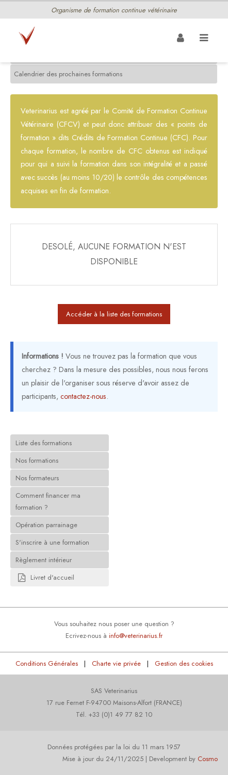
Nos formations (36, 460)
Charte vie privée (116, 663)
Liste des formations (43, 443)
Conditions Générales (46, 663)
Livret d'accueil (44, 578)
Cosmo (208, 759)
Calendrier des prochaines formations (68, 74)
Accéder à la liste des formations (114, 314)
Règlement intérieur (43, 560)
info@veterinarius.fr (135, 636)
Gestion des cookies (184, 663)
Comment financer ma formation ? (47, 501)
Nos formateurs (37, 478)
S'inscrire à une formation (52, 542)
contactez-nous (83, 396)
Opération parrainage (46, 525)
